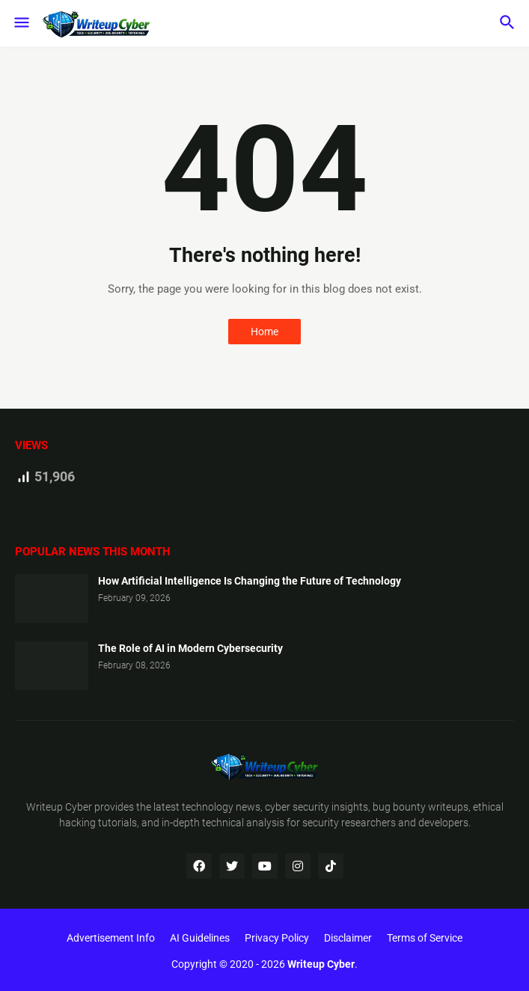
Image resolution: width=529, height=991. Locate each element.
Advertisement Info (111, 938)
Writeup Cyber (59, 807)
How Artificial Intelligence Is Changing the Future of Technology (249, 581)
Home (264, 332)
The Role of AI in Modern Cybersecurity (190, 648)
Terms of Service (424, 938)
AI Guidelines (200, 938)
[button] (20, 23)
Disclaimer (348, 938)
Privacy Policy (277, 938)
